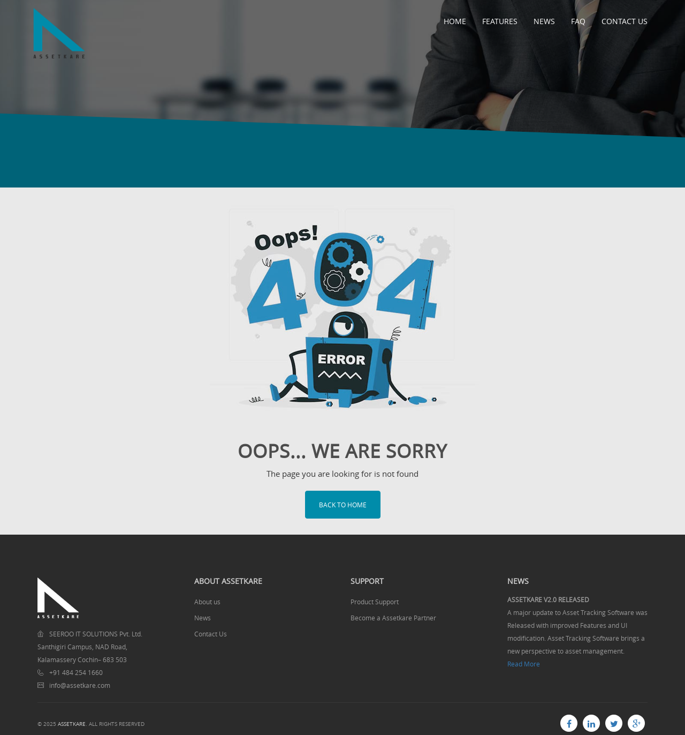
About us (207, 601)
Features (499, 21)
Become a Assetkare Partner (393, 617)
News (544, 21)
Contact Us (625, 21)
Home (455, 21)
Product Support (375, 601)
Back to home (343, 504)
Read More (523, 663)
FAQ (578, 21)
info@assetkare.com (79, 685)
